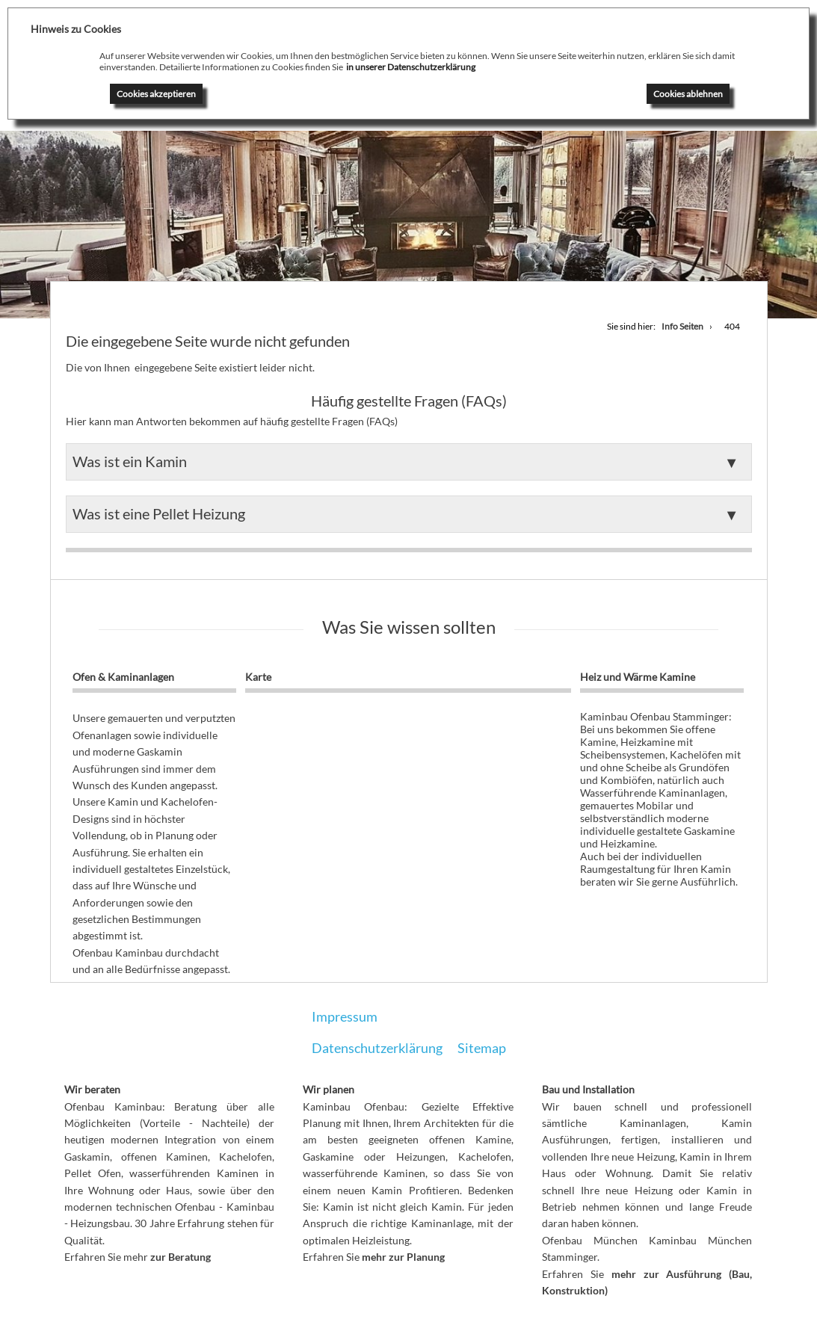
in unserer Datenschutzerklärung (410, 66)
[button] (409, 462)
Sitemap (481, 1048)
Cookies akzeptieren (156, 93)
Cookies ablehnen (688, 93)
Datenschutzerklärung (377, 1048)
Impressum (344, 1016)
